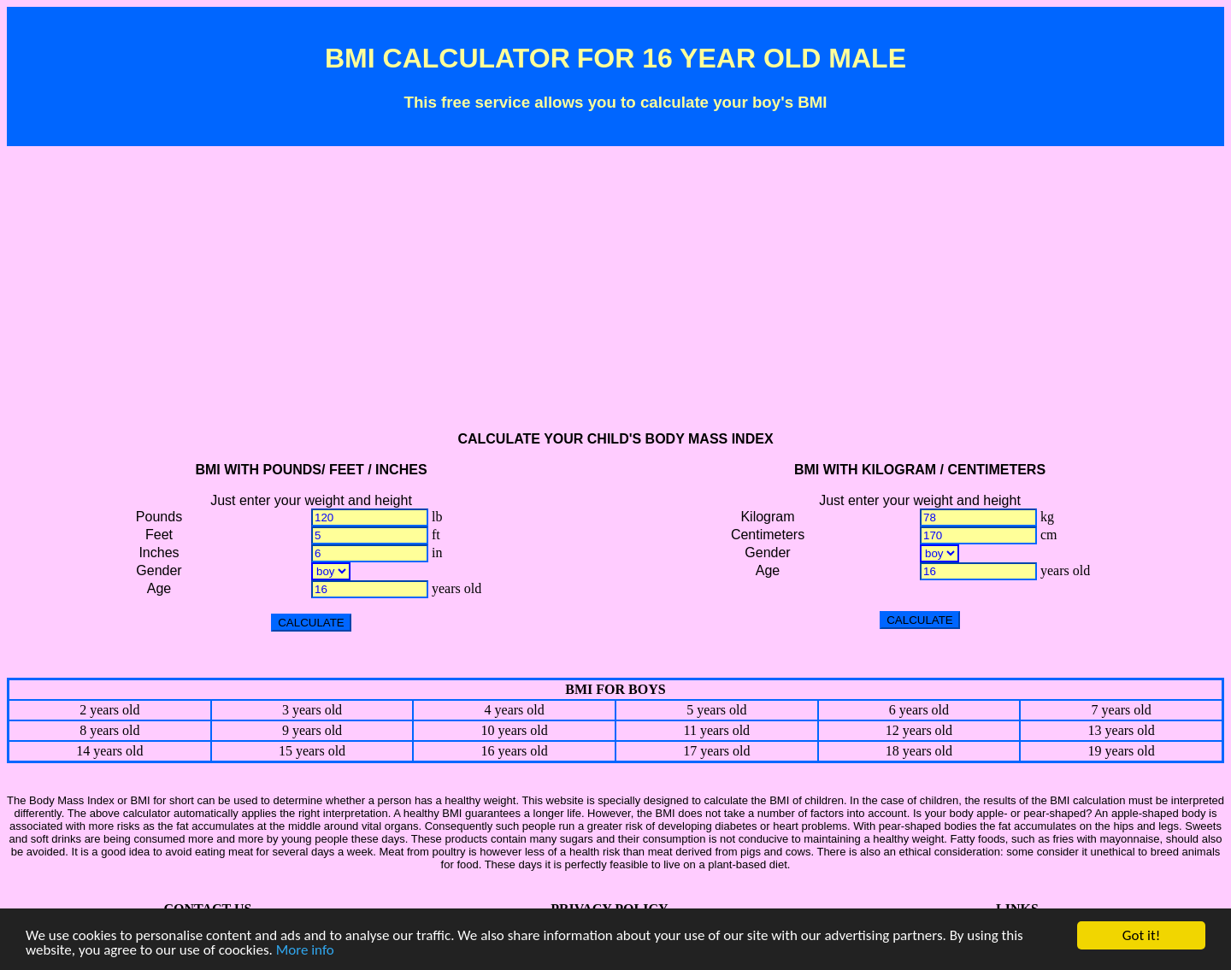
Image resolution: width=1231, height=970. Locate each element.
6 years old (919, 710)
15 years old (312, 751)
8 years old (109, 730)
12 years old (919, 730)
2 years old (109, 710)
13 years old (1121, 730)
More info (305, 951)
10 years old (514, 730)
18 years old (919, 751)
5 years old (716, 710)
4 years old (515, 710)
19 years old (1121, 751)
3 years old (312, 710)
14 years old (109, 751)
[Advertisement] (615, 296)
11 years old (716, 730)
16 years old (514, 751)
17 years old (716, 751)
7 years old (1121, 710)
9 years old (312, 730)
